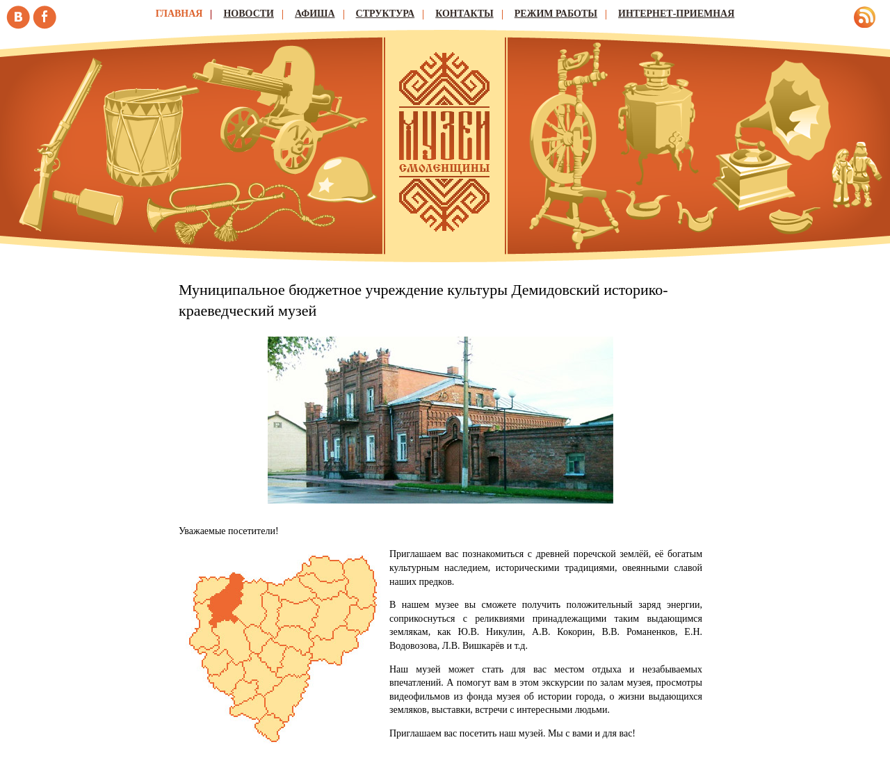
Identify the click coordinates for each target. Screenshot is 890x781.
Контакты (464, 13)
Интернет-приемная (676, 13)
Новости (248, 13)
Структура (385, 13)
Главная (179, 13)
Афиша (315, 13)
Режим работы (556, 13)
